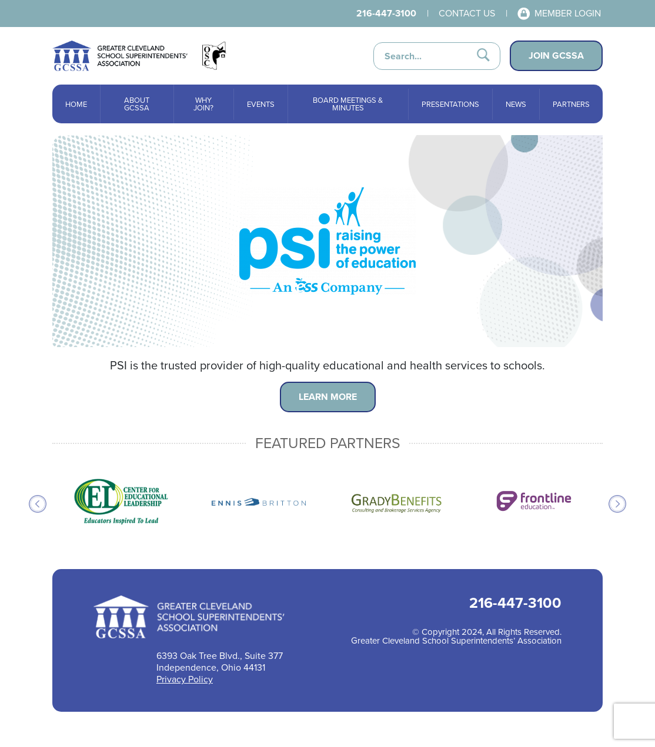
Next (617, 504)
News (516, 104)
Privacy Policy (184, 679)
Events (261, 104)
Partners (571, 104)
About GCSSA (136, 104)
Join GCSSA (556, 55)
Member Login (567, 13)
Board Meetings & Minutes (348, 104)
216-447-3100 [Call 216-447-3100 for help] (386, 13)
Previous (37, 504)
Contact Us (467, 13)
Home (76, 104)
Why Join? (203, 104)
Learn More (328, 396)
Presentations (450, 104)
